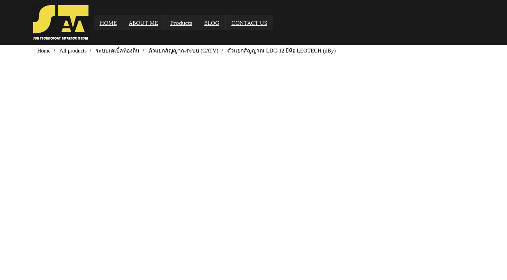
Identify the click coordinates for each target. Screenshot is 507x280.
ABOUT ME (143, 22)
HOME (108, 22)
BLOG (211, 22)
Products (181, 22)
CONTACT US (249, 22)
